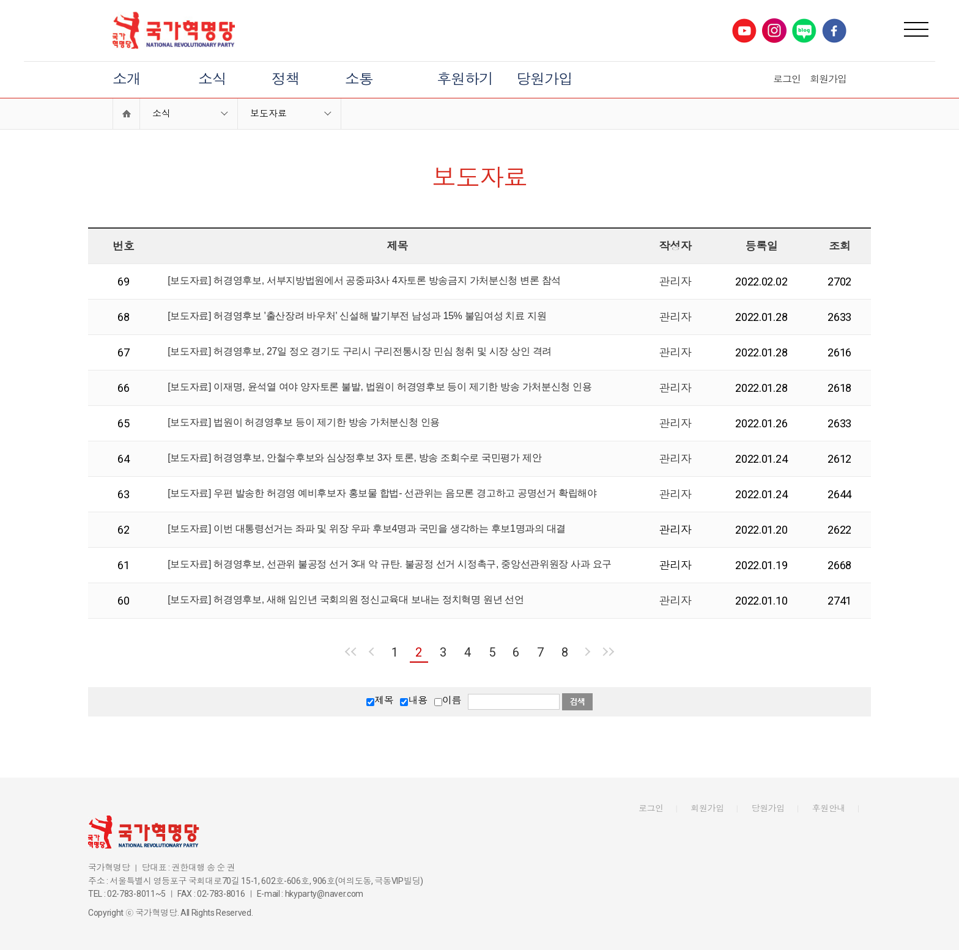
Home (126, 113)
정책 (286, 79)
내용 (417, 700)
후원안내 (829, 808)
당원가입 (544, 79)
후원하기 (465, 79)
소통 (359, 79)
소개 (127, 79)
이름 (451, 700)
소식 (212, 79)
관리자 (675, 281)
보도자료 (268, 113)
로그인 (787, 79)
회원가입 (828, 79)
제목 (383, 700)
